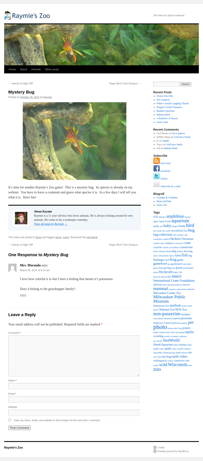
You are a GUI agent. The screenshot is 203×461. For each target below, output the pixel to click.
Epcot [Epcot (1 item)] (171, 256)
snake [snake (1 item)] (161, 349)
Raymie (48, 97)
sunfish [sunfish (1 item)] (180, 349)
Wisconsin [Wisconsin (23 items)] (177, 364)
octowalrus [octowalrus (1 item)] (158, 318)
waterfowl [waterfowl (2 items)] (179, 360)
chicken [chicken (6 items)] (174, 239)
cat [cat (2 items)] (185, 234)
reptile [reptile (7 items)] (189, 332)
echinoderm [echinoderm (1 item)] (163, 256)
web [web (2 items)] (187, 360)
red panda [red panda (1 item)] (179, 332)
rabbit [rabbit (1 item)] (155, 332)
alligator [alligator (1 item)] (162, 217)
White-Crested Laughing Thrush (173, 103)
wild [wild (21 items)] (163, 364)
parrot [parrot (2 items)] (177, 318)
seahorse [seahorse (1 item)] (183, 336)
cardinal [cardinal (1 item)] (180, 235)
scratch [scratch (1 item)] (167, 336)
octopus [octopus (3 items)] (185, 314)
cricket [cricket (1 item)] (165, 247)
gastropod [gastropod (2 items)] (176, 263)
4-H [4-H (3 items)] (155, 216)
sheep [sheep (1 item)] (175, 345)
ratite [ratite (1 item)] (172, 332)
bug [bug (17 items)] (191, 230)
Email (12, 393)
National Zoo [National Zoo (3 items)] (166, 309)
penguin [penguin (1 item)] (183, 323)
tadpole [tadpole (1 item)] (187, 349)
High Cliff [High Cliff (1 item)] (177, 272)
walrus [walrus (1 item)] (170, 361)
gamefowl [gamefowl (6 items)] (160, 264)
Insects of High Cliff (20, 83)
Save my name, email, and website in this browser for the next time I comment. (57, 420)
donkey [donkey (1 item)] (180, 251)
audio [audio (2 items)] (156, 226)
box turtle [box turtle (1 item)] (166, 231)
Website (12, 407)
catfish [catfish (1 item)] (166, 239)
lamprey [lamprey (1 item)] (178, 285)
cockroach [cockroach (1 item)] (178, 243)
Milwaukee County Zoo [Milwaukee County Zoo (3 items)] (167, 293)
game (58, 237)
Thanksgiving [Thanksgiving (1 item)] (169, 353)
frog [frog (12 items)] (173, 259)
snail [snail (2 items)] (155, 348)
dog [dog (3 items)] (174, 251)
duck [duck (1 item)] (155, 256)
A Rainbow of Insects (167, 118)
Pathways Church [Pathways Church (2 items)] (162, 322)
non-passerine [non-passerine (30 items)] (166, 313)
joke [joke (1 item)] (164, 285)
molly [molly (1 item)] (184, 306)
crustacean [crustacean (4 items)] (186, 247)
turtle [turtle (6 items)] (175, 356)
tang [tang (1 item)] (155, 353)
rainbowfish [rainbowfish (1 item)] (164, 332)
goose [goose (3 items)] (179, 267)
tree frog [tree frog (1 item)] (157, 357)
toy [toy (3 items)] (190, 352)
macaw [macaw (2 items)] (186, 284)
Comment (14, 332)
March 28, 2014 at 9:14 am (35, 270)
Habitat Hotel (163, 114)
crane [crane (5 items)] (187, 243)
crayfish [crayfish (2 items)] (157, 247)
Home (12, 69)
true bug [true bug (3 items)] (166, 356)
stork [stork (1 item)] (174, 349)
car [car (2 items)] (174, 234)
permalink (92, 237)
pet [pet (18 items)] (191, 322)
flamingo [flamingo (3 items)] (158, 259)
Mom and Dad (164, 201)
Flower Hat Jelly (165, 96)
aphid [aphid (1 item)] (155, 221)
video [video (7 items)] (183, 356)
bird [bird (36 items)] (190, 225)
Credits (161, 447)
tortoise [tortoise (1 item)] (184, 353)
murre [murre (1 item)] (155, 310)
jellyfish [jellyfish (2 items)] (157, 284)
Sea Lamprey (163, 99)
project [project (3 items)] (186, 328)
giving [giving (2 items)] (167, 267)
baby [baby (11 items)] (167, 225)
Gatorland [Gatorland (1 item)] (186, 264)
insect (66, 237)
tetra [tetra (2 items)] (160, 352)
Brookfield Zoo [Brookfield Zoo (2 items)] (179, 230)
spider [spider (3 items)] (168, 348)
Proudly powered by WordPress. (173, 451)
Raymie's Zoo (28, 15)
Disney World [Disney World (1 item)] (165, 251)
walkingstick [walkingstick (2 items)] (160, 360)
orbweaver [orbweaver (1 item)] (168, 318)
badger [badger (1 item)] (175, 226)
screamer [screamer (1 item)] (174, 336)
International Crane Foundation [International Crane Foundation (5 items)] (174, 280)
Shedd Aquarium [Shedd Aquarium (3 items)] (163, 344)
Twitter (160, 178)
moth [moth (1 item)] (189, 306)
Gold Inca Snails (182, 137)
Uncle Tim (162, 205)
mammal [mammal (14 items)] (160, 288)
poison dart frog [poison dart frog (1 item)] (175, 328)
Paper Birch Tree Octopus (125, 83)
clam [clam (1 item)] (162, 243)
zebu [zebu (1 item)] (190, 365)
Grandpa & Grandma (167, 197)
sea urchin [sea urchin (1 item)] (157, 341)
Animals (36, 69)
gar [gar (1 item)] (169, 264)
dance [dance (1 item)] (155, 251)
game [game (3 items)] (180, 259)
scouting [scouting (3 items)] (158, 336)
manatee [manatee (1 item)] (172, 289)
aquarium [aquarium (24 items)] (180, 220)
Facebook (161, 171)
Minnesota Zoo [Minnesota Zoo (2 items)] (161, 305)
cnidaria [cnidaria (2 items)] (169, 243)
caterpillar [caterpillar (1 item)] (157, 239)
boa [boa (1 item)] (154, 231)
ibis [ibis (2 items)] (169, 276)
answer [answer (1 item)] (187, 217)
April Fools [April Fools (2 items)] (165, 221)
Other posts (52, 69)
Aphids (165, 140)
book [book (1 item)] (159, 231)
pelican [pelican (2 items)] (176, 322)
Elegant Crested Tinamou (169, 107)
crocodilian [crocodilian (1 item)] (174, 247)
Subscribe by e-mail (166, 186)
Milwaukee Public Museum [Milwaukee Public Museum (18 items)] (169, 299)
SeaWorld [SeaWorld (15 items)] (171, 340)
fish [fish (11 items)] (184, 255)
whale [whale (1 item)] (155, 365)
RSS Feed (161, 163)
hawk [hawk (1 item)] (155, 272)
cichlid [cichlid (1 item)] (156, 243)
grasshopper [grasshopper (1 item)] (188, 268)
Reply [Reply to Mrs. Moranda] (23, 295)
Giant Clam (162, 122)
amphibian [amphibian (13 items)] (175, 216)
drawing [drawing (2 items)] (188, 251)
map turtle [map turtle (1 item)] (181, 289)
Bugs (38, 237)
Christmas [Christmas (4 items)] (187, 238)
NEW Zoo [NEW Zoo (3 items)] (181, 309)
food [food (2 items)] (166, 259)
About (23, 69)
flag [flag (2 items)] (190, 255)
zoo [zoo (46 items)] (157, 369)
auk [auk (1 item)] (161, 226)
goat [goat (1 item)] (173, 268)
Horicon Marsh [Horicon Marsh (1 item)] (160, 277)
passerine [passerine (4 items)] (186, 318)
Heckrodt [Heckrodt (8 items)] (165, 272)
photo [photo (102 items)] (160, 327)
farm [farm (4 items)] (178, 255)
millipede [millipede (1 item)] (190, 289)
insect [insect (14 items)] (176, 276)
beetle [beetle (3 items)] (182, 226)
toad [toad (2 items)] (178, 352)
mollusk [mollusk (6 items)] (175, 305)
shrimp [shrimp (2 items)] (182, 344)
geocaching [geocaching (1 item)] (158, 268)
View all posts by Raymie (50, 224)
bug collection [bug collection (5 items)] (162, 234)
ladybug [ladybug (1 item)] (170, 285)
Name (12, 380)
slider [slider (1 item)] (189, 345)
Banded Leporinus (166, 110)
